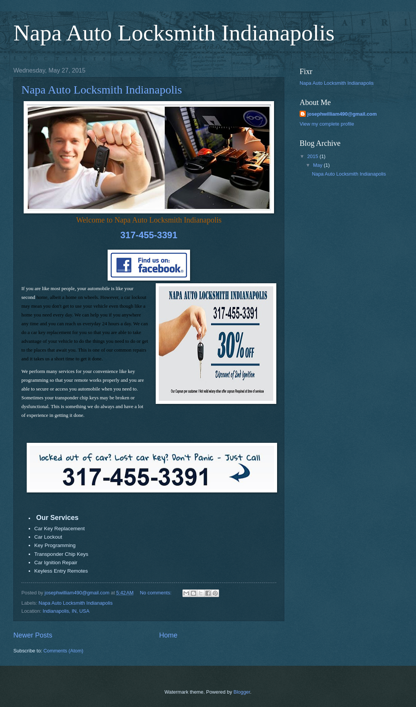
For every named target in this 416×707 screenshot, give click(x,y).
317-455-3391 (148, 235)
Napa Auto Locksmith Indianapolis (174, 32)
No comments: (156, 593)
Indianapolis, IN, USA (66, 611)
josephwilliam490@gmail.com (342, 114)
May (318, 165)
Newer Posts (32, 635)
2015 (313, 156)
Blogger (242, 692)
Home (168, 635)
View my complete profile (327, 124)
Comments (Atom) (63, 651)
